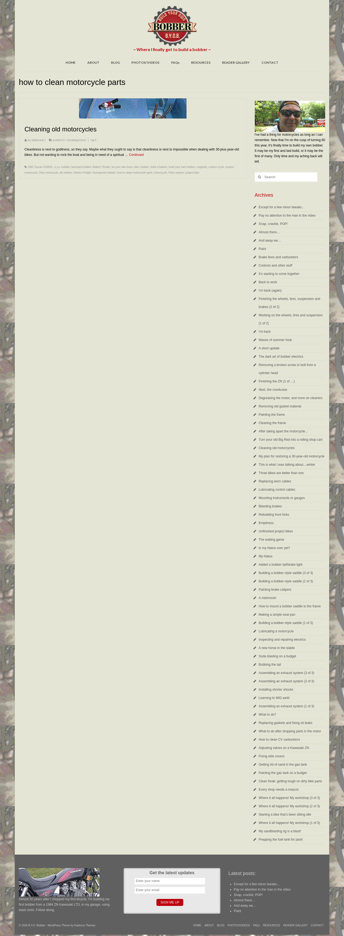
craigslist (201, 167)
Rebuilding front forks (274, 515)
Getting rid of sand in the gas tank (283, 764)
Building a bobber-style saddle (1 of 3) (286, 623)
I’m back (265, 331)
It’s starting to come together (279, 274)
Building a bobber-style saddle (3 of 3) (286, 573)
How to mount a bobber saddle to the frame (290, 606)
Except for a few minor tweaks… (282, 207)
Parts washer (176, 172)
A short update (269, 348)
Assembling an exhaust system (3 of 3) (286, 673)
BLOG (115, 62)
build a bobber (158, 167)
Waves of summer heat (275, 340)
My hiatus (266, 556)
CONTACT (269, 62)
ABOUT (93, 62)
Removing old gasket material (280, 406)
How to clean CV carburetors (279, 739)
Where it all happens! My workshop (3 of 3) (289, 798)
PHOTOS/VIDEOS (145, 62)
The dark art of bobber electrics (281, 356)
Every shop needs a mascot (279, 789)
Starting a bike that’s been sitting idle (285, 814)
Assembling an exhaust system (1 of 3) (286, 706)
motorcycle (160, 172)
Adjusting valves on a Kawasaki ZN (284, 748)
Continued (136, 155)
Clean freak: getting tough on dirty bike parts (290, 781)
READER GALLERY (236, 62)
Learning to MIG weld (274, 698)
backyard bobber (81, 167)
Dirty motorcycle (48, 172)
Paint (262, 249)
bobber (145, 167)
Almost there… (269, 232)
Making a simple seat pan (277, 614)
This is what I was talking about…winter (287, 465)
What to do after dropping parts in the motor (290, 731)
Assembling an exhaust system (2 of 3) (286, 681)
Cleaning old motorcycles (277, 448)
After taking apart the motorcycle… (284, 431)
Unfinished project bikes (276, 531)
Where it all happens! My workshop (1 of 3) (289, 823)
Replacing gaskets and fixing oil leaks (285, 723)
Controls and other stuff (275, 265)
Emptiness (266, 523)
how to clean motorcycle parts (134, 172)
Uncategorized (76, 140)
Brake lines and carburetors (278, 257)
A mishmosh (267, 598)
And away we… (270, 240)
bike (136, 167)
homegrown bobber (104, 172)
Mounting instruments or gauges (282, 498)
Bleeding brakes (270, 506)
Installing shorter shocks (276, 689)
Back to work (268, 282)
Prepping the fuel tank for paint (281, 839)
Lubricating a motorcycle (276, 631)
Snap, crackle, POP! (273, 224)
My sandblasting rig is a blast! (280, 831)
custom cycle (216, 167)
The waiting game (271, 539)
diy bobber (66, 172)
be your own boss (122, 167)
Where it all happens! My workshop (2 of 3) (289, 806)
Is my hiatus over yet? (274, 548)
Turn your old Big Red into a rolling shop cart (290, 440)
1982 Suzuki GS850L (40, 167)
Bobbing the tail (270, 664)
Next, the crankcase (273, 390)
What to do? (267, 714)
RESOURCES (200, 62)
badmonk (38, 140)
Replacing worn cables (275, 481)
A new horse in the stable (277, 648)
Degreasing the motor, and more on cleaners (290, 398)
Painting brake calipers (275, 589)
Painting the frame (272, 415)
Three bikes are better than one (281, 473)
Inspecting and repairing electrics (282, 639)
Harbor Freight (82, 172)
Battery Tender (101, 167)
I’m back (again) (270, 290)
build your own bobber (182, 167)
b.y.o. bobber (62, 167)
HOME (71, 62)
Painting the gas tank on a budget (283, 773)
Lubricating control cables (277, 490)
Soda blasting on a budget (277, 656)
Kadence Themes (84, 925)
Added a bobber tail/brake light (281, 564)
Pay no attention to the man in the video (287, 215)
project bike (192, 172)
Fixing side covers (272, 756)
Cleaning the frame (272, 423)
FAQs (175, 62)
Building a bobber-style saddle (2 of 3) (286, 581)
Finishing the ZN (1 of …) (277, 381)
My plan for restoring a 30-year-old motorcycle (292, 456)
